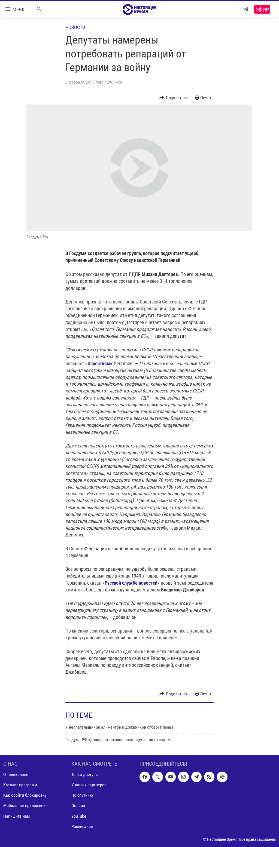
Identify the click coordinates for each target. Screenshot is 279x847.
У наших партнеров (89, 785)
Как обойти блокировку (25, 795)
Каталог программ (20, 785)
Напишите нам (16, 816)
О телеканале (15, 774)
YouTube (78, 816)
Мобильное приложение (25, 805)
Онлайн (78, 805)
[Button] (173, 98)
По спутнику (82, 795)
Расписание (82, 826)
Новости (75, 27)
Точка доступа (84, 774)
